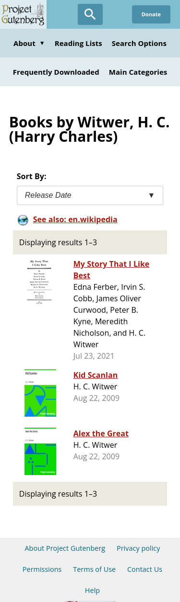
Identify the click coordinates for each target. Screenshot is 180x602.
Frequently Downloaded (56, 72)
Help (92, 590)
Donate (151, 14)
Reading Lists (78, 43)
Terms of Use (94, 569)
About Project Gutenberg (64, 548)
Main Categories (138, 72)
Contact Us (144, 569)
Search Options (139, 43)
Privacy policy (138, 548)
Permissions (42, 569)
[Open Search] (90, 14)
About (29, 43)
